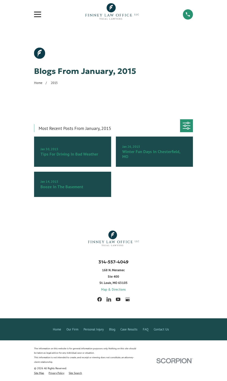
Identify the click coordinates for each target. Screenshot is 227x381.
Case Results (128, 329)
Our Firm (72, 329)
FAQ (146, 329)
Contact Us (161, 329)
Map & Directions (113, 289)
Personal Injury (93, 329)
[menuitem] (39, 373)
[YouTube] (118, 299)
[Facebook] (99, 299)
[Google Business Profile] (127, 299)
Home (57, 329)
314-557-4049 (113, 262)
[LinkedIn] (109, 299)
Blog (112, 329)
